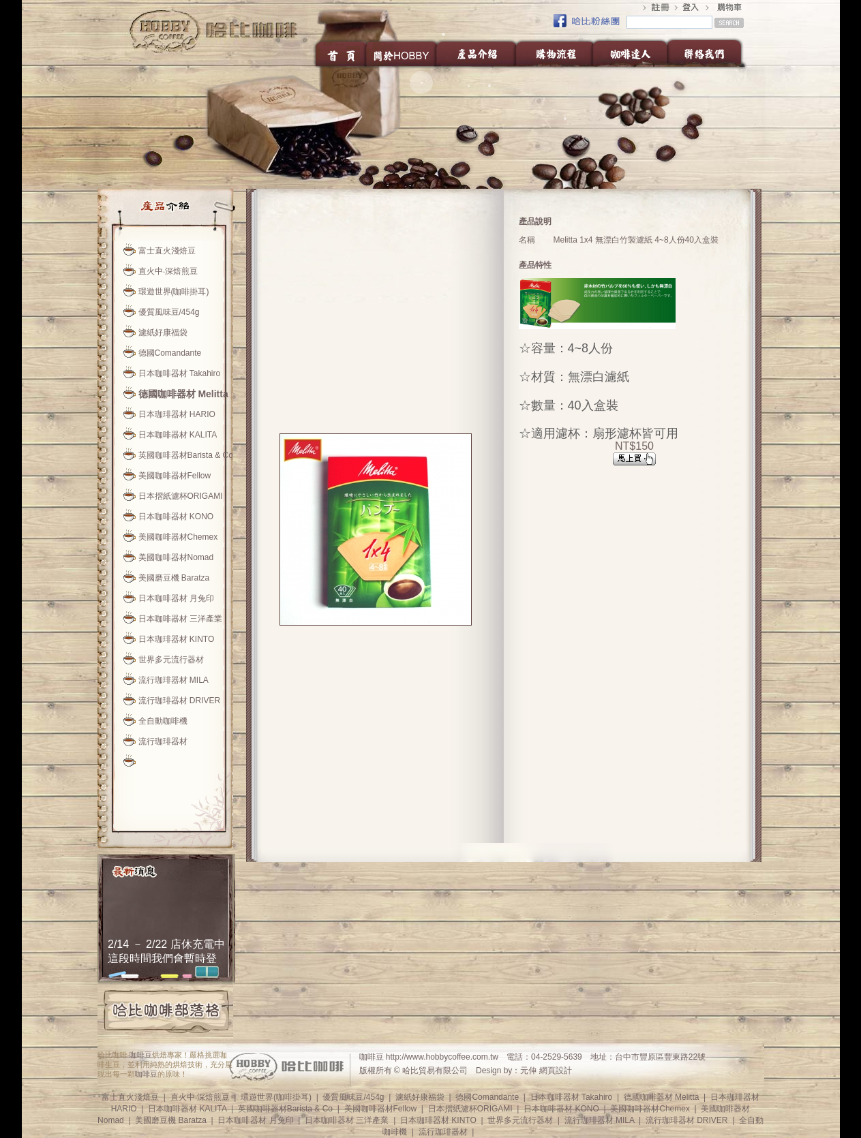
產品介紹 (476, 53)
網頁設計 (555, 1070)
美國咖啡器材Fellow (174, 475)
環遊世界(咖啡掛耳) (173, 291)
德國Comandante (170, 353)
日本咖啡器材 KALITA (177, 435)
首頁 (340, 53)
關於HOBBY (402, 53)
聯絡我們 (708, 53)
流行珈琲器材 (162, 741)
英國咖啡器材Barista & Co (185, 455)
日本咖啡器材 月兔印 (176, 598)
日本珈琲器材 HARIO (176, 414)
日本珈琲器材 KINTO (176, 639)
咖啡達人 (629, 53)
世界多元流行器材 (171, 659)
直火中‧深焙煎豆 (168, 271)
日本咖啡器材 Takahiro (179, 373)
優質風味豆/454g (169, 312)
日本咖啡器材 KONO (176, 516)
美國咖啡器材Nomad (176, 557)
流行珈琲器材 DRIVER (179, 700)
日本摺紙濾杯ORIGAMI (180, 496)
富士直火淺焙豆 (167, 251)
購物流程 (554, 53)
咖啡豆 (141, 1055)
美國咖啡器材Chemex (178, 537)
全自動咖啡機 (162, 721)
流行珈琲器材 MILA (173, 680)
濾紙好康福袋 (162, 332)
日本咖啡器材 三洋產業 (180, 619)
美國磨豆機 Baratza (174, 578)
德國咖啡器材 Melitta (183, 393)
